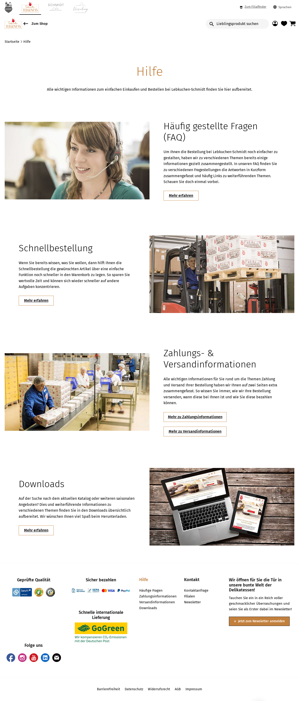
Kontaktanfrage (196, 591)
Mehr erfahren (181, 195)
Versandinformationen (157, 602)
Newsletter (192, 602)
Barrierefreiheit (108, 689)
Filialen (189, 596)
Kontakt (191, 580)
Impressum (193, 689)
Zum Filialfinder (253, 7)
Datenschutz (134, 689)
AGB (178, 689)
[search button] (211, 24)
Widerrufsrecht (159, 689)
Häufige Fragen (151, 591)
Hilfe (143, 580)
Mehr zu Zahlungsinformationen (195, 417)
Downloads (148, 608)
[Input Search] (237, 24)
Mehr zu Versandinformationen (195, 431)
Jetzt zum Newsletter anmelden (261, 621)
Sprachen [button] (282, 7)
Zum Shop (35, 22)
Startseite (12, 42)
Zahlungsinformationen (157, 596)
